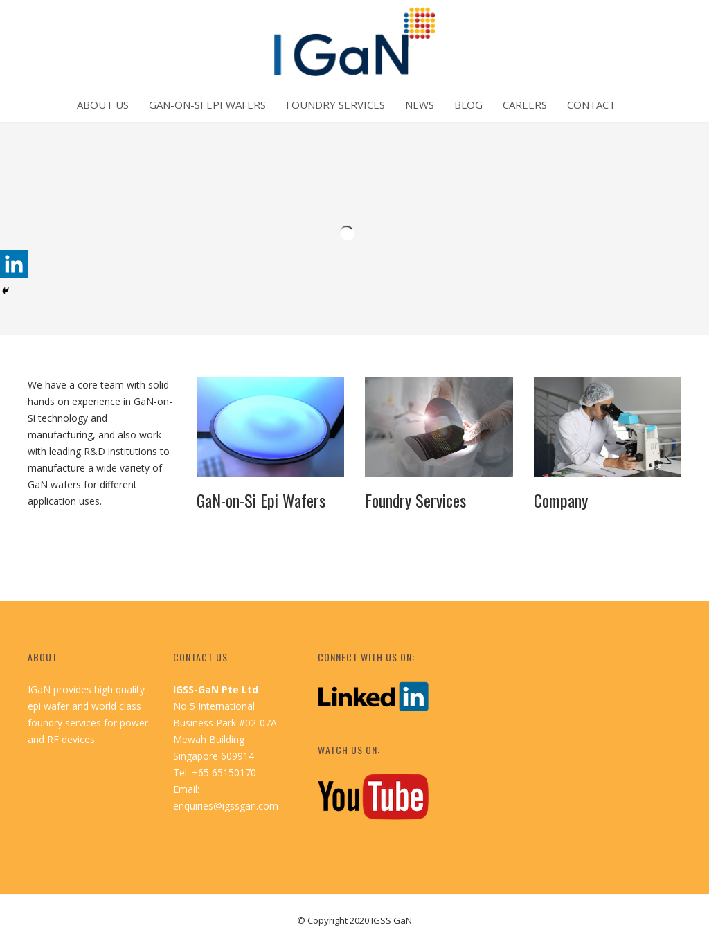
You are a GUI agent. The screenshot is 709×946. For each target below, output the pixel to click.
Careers (525, 104)
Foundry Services (335, 104)
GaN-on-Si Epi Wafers (207, 104)
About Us (103, 104)
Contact (591, 104)
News (419, 104)
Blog (468, 104)
